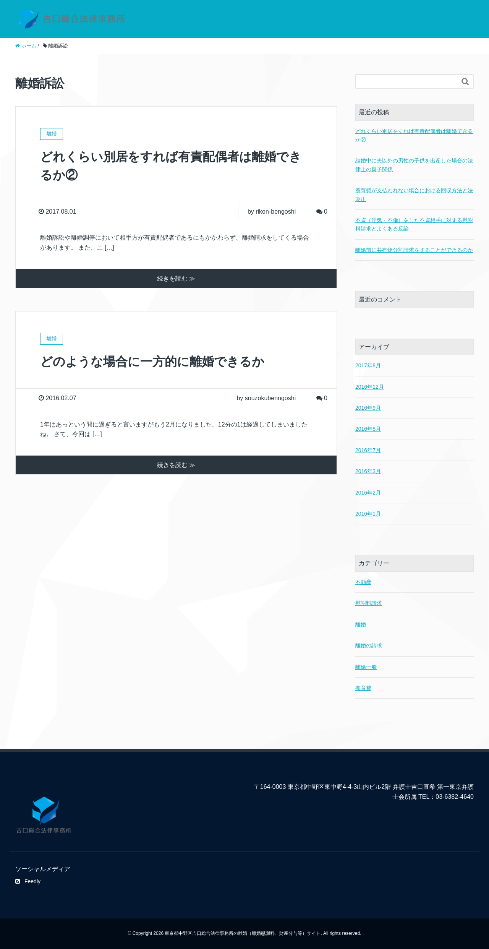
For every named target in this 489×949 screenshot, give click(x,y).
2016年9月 (368, 408)
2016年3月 (368, 471)
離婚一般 (366, 667)
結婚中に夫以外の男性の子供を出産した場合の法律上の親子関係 (414, 164)
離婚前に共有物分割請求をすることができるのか (414, 250)
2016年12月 (369, 387)
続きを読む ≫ (176, 278)
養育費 (363, 688)
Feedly (27, 881)
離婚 (360, 624)
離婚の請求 (368, 645)
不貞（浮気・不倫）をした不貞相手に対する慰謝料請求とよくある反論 (414, 224)
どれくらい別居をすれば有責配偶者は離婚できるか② (414, 135)
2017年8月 (368, 365)
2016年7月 (368, 450)
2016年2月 (368, 493)
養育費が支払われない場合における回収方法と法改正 (414, 194)
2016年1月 (368, 514)
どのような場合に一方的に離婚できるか (152, 361)
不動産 (363, 582)
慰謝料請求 (368, 603)
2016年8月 (368, 429)
